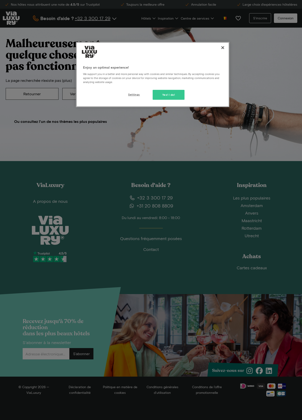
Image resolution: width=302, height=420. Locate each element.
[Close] (223, 47)
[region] (152, 74)
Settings (134, 94)
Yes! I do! (168, 94)
